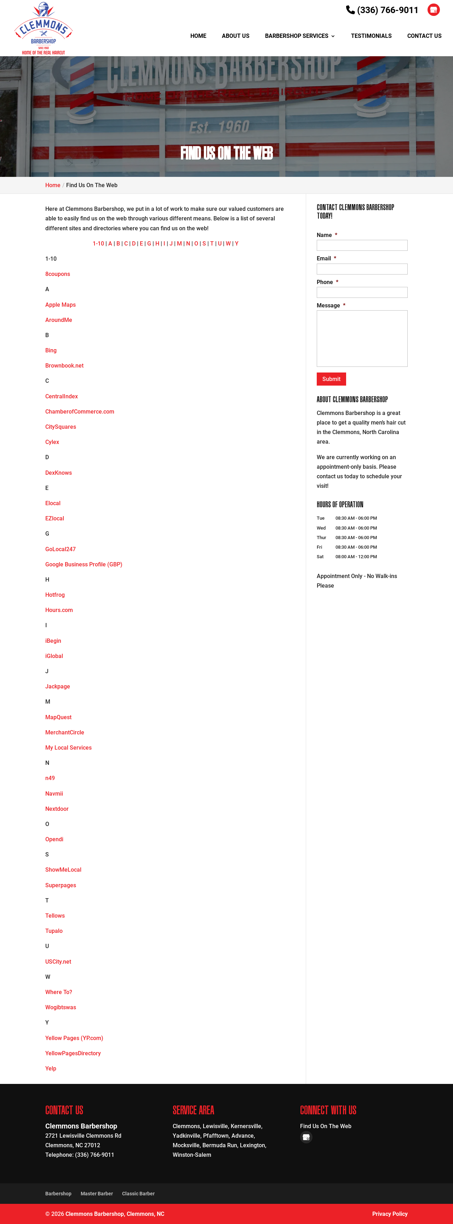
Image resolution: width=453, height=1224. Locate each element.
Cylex (52, 442)
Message (331, 305)
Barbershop (58, 1193)
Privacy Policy (390, 1214)
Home (198, 36)
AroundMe (58, 320)
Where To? (58, 992)
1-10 (98, 243)
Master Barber (97, 1193)
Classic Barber (138, 1193)
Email (326, 258)
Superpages (60, 885)
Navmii (54, 793)
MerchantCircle (64, 732)
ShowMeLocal (63, 869)
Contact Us (424, 36)
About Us (236, 36)
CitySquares (60, 426)
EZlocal (54, 518)
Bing (51, 350)
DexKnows (58, 472)
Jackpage (57, 686)
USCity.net (58, 961)
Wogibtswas (60, 1007)
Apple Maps (60, 304)
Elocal (53, 503)
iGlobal (54, 656)
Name (327, 235)
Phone (327, 282)
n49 (50, 778)
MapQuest (58, 717)
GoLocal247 (60, 549)
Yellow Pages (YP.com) (74, 1038)
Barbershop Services (296, 36)
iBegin (53, 640)
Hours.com (59, 610)
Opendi (54, 839)
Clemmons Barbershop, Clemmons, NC (114, 1214)
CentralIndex (61, 396)
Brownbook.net (64, 365)
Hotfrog (55, 594)
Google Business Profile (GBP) (83, 564)
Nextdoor (57, 809)
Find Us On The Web (325, 1126)
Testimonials (371, 36)
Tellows (55, 915)
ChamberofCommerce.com (79, 411)
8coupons (57, 274)
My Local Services (68, 747)
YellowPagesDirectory (73, 1053)
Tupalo (54, 931)
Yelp (50, 1068)
